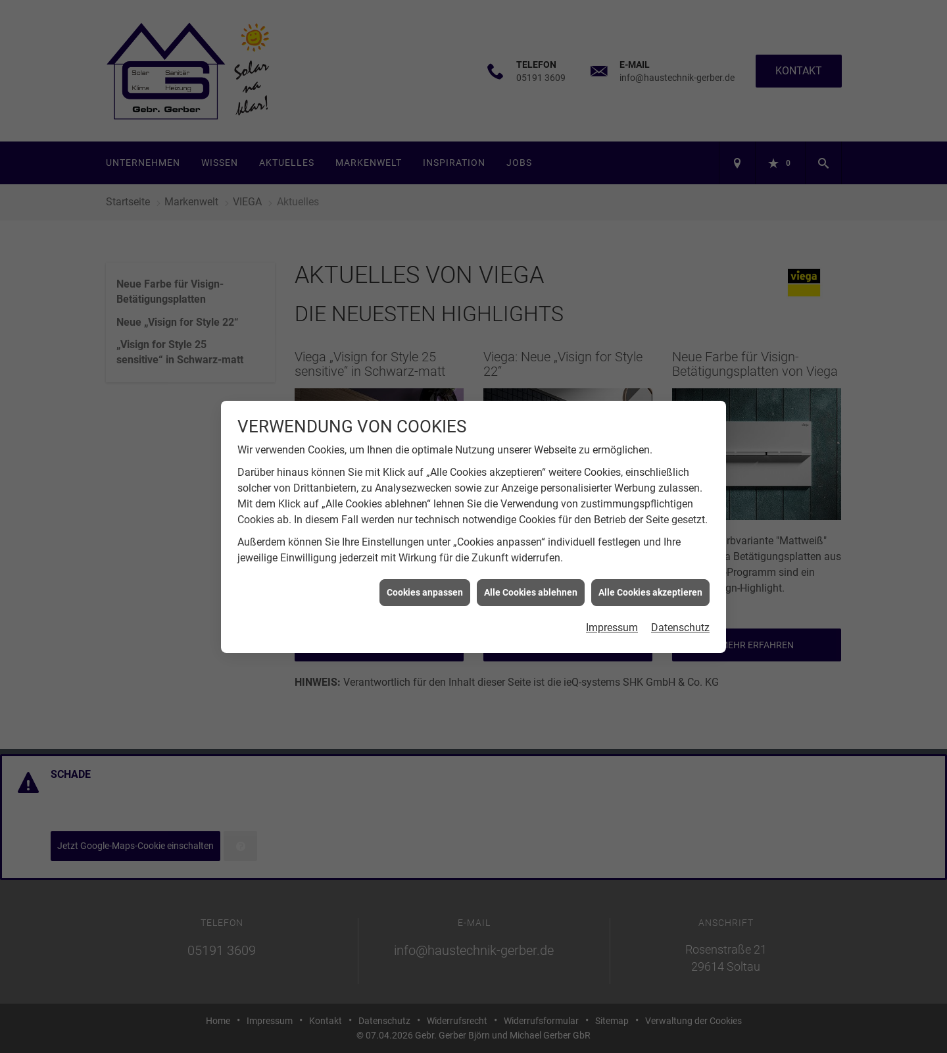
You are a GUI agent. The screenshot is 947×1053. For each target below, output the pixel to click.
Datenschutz (680, 616)
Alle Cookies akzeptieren (650, 580)
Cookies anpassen (425, 580)
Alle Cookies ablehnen (530, 580)
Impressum (612, 616)
